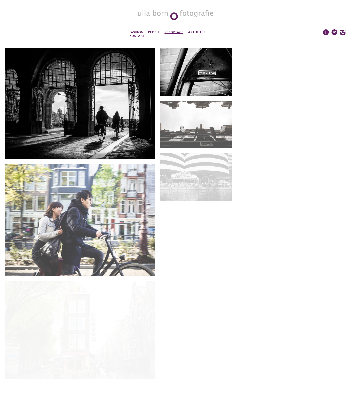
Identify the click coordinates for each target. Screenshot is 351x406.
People (154, 32)
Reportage (174, 32)
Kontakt (137, 36)
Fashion (136, 32)
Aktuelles (196, 32)
